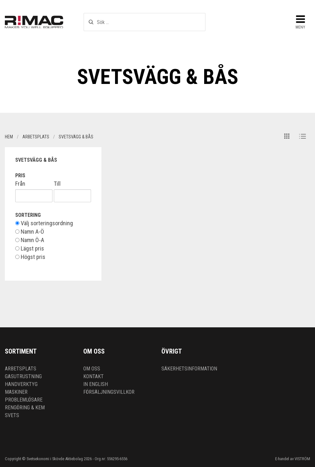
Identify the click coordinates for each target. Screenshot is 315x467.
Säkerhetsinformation (189, 369)
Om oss (91, 369)
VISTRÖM (302, 458)
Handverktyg (21, 384)
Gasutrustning (23, 376)
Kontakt (93, 376)
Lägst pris (29, 248)
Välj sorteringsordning (44, 223)
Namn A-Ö (29, 232)
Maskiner (16, 392)
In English (95, 384)
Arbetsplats (20, 369)
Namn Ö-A (29, 240)
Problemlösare (23, 400)
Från (20, 184)
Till (57, 184)
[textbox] (145, 22)
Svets (12, 415)
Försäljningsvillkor (108, 392)
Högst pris (30, 257)
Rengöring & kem (25, 407)
